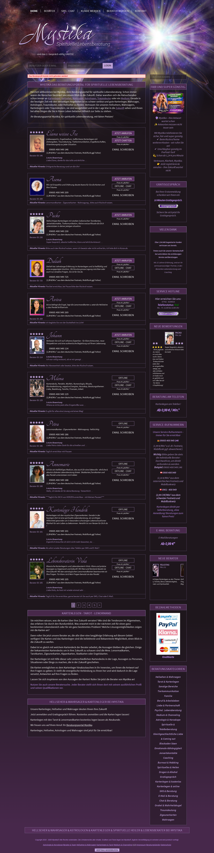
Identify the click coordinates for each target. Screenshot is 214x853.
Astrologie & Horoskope (168, 719)
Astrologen (90, 98)
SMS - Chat (68, 11)
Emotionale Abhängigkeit (168, 748)
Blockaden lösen (168, 743)
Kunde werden (91, 11)
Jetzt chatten (123, 140)
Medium (125, 98)
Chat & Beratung (168, 800)
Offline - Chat (123, 186)
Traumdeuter (104, 98)
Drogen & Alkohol (168, 772)
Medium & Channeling (168, 715)
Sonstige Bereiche (168, 686)
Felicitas (167, 564)
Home (34, 11)
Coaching (168, 757)
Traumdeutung (168, 810)
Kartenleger (54, 98)
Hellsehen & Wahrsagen (168, 676)
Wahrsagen (168, 819)
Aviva (53, 299)
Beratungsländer (153, 844)
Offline (123, 377)
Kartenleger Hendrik (67, 510)
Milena (55, 378)
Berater (49, 11)
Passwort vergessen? (76, 70)
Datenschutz (166, 844)
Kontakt (141, 11)
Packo (166, 332)
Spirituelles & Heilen (168, 767)
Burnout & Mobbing (168, 762)
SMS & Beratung (168, 791)
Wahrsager (77, 98)
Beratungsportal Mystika (79, 725)
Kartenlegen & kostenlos (168, 781)
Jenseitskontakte (168, 753)
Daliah (53, 261)
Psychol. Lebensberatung (168, 710)
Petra (52, 424)
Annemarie (57, 464)
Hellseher (66, 98)
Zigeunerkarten (168, 814)
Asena (53, 179)
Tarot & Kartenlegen (168, 681)
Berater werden (118, 11)
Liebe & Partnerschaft (168, 705)
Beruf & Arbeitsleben (168, 700)
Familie (168, 696)
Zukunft (120, 108)
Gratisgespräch (168, 776)
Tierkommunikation (168, 691)
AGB (134, 844)
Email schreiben (123, 149)
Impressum (141, 844)
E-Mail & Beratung (168, 795)
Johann (54, 335)
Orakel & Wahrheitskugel (168, 805)
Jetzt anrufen (123, 133)
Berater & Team (69, 844)
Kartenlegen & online (168, 786)
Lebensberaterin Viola (66, 561)
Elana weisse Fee (62, 134)
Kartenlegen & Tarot (105, 844)
